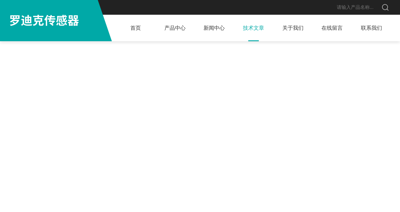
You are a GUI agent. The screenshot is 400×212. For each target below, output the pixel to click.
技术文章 (253, 28)
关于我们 (293, 28)
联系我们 (371, 28)
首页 (135, 28)
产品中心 (175, 28)
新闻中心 (214, 28)
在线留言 (332, 28)
